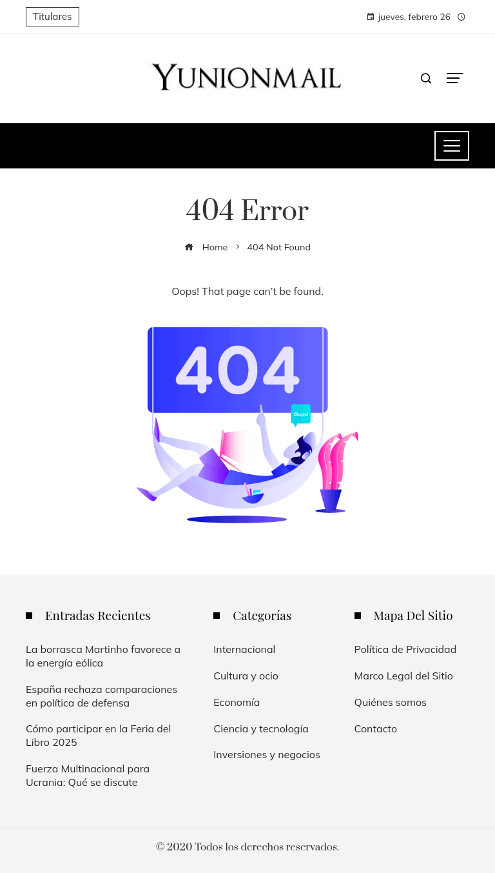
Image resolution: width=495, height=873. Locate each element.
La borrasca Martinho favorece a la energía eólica (103, 656)
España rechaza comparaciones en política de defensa (101, 696)
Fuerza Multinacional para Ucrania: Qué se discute (88, 775)
